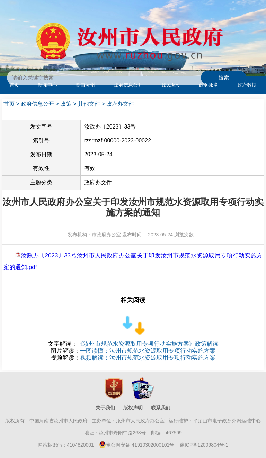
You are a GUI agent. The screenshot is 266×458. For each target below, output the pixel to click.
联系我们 (160, 408)
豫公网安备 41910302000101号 (136, 445)
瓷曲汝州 (85, 85)
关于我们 (105, 408)
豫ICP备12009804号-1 (204, 445)
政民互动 (171, 85)
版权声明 (133, 408)
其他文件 (89, 104)
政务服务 (209, 85)
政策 (65, 104)
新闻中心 (47, 85)
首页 (14, 85)
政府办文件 (120, 104)
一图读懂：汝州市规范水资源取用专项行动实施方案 (147, 350)
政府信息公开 (128, 85)
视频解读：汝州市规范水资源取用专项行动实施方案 (147, 357)
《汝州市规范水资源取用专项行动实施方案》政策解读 (148, 344)
